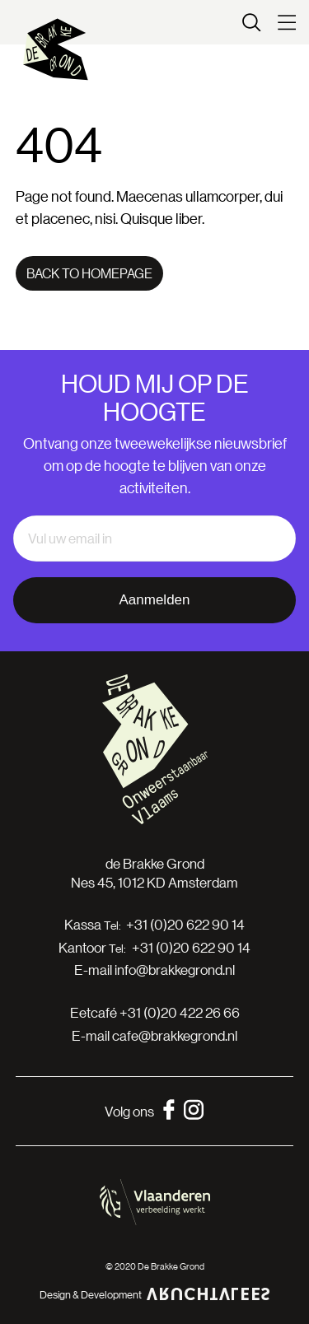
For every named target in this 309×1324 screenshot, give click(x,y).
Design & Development (155, 1294)
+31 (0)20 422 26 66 (179, 1012)
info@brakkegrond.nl (175, 969)
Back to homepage (89, 273)
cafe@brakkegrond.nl (174, 1035)
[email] (154, 538)
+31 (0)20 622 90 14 (185, 924)
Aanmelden (154, 600)
